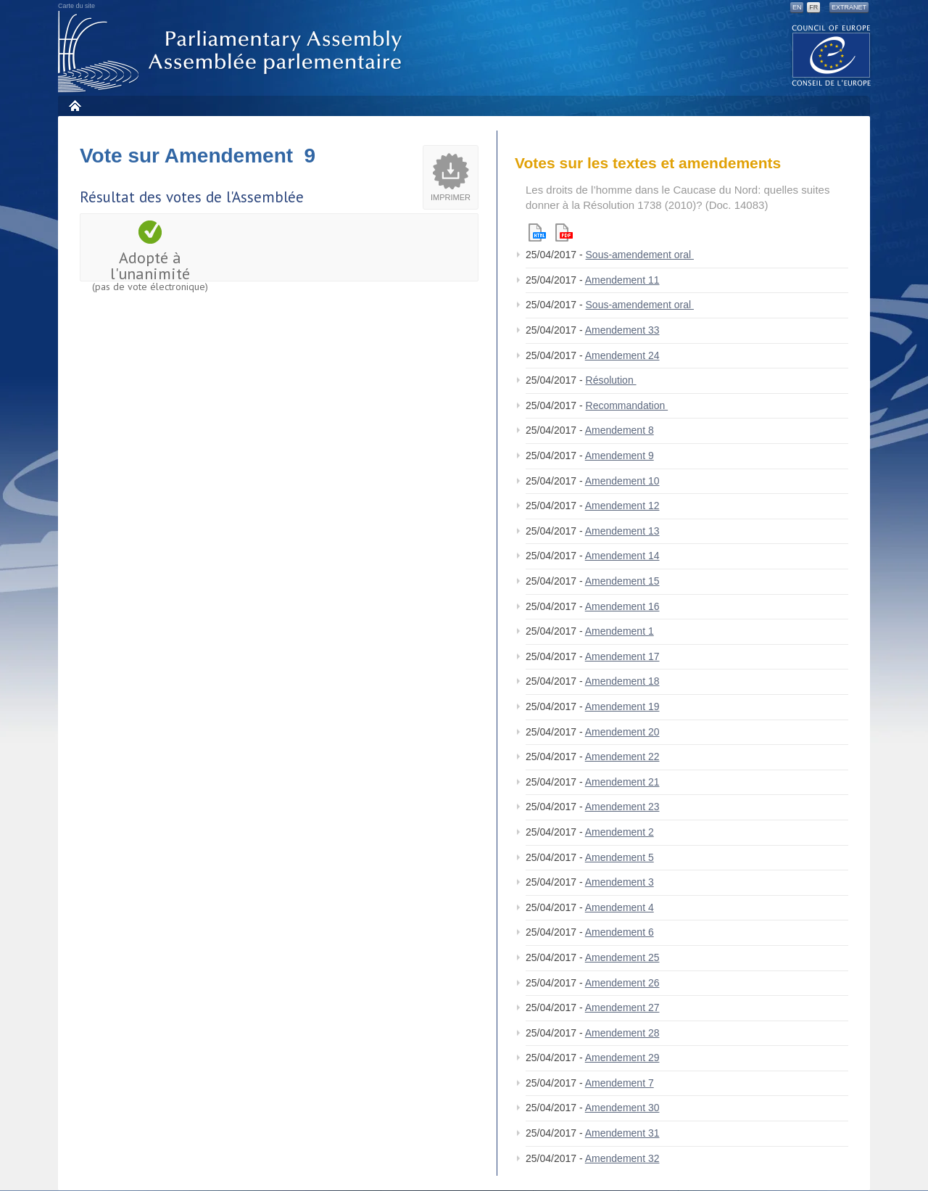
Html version (537, 232)
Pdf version (564, 232)
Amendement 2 (619, 832)
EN (797, 7)
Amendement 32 (622, 1158)
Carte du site (76, 5)
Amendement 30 (622, 1107)
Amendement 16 (622, 606)
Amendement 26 (622, 983)
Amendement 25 (622, 957)
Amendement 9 (619, 455)
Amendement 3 (619, 882)
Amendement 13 (622, 531)
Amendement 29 (622, 1057)
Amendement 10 (622, 481)
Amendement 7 (619, 1083)
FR (813, 7)
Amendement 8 (619, 430)
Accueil (74, 105)
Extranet (849, 7)
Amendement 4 (619, 907)
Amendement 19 (622, 706)
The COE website (831, 55)
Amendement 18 (622, 681)
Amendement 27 (622, 1007)
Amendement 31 (622, 1133)
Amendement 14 (622, 555)
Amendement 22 (622, 756)
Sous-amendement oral (640, 254)
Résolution (611, 380)
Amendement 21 (622, 782)
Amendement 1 (619, 631)
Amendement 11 (622, 280)
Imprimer (451, 197)
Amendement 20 (622, 732)
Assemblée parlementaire (232, 52)
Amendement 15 (622, 581)
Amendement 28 (622, 1033)
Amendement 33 (622, 330)
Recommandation (627, 405)
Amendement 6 (619, 932)
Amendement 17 (622, 656)
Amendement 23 (622, 806)
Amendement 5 (619, 857)
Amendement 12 (622, 505)
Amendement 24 (622, 355)
